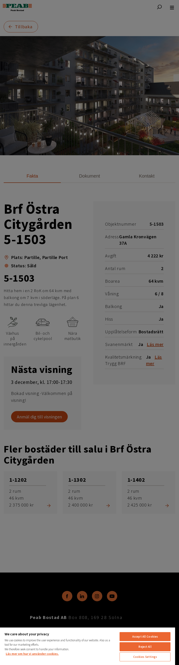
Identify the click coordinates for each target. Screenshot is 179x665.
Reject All (144, 647)
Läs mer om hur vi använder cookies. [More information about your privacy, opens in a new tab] (32, 654)
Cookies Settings (145, 657)
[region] (87, 646)
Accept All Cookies (145, 637)
